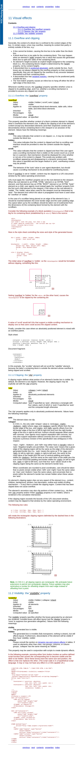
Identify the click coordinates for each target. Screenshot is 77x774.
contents (40, 7)
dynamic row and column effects (51, 651)
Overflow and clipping (27, 38)
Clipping (19, 383)
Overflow (19, 95)
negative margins (39, 77)
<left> (41, 453)
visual (30, 115)
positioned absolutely (39, 68)
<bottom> (30, 453)
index (57, 7)
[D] (53, 294)
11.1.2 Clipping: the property (32, 31)
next (33, 7)
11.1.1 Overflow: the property (34, 29)
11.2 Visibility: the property (28, 33)
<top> (15, 453)
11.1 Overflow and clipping (24, 27)
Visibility (19, 601)
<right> (22, 453)
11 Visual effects (20, 18)
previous (26, 7)
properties (49, 7)
